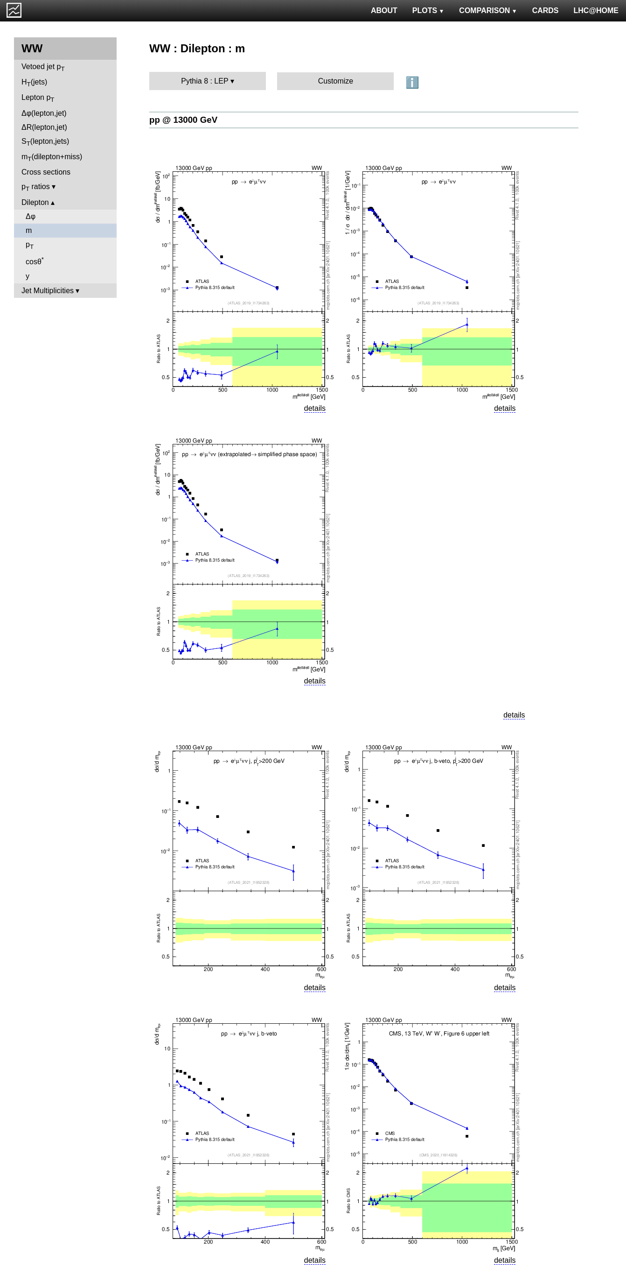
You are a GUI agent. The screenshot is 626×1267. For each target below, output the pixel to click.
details (315, 408)
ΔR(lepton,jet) (44, 127)
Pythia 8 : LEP (204, 81)
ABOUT (384, 10)
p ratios (35, 187)
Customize (336, 81)
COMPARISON (488, 10)
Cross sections (45, 172)
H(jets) (34, 83)
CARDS (545, 10)
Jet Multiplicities (47, 291)
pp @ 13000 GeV (183, 120)
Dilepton (35, 202)
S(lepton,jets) (45, 142)
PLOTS (428, 10)
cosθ (35, 261)
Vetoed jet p (43, 67)
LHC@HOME (596, 10)
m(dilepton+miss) (51, 157)
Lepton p (37, 98)
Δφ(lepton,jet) (44, 113)
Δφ (30, 216)
